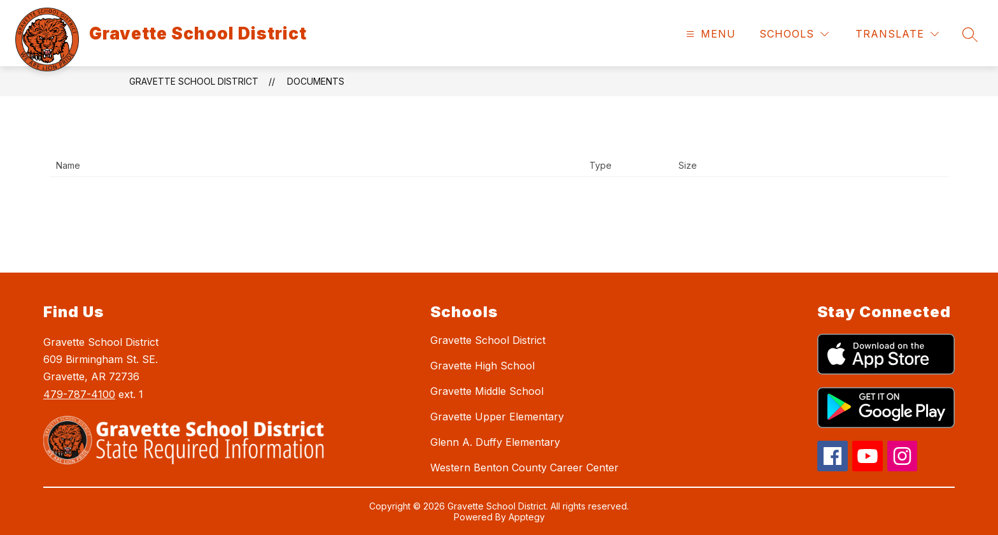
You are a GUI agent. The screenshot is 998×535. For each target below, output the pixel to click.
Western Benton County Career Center (524, 467)
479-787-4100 (79, 394)
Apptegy (527, 516)
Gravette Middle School (487, 391)
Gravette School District (193, 81)
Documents (315, 81)
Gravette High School (482, 365)
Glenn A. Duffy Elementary (495, 442)
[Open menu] (709, 34)
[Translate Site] (897, 34)
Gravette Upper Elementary (497, 416)
